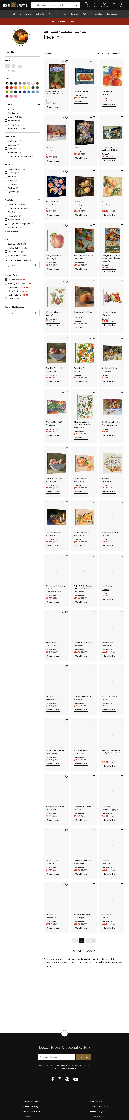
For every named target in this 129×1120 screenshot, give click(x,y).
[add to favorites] (62, 37)
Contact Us (31, 1116)
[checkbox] (9, 109)
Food (77, 31)
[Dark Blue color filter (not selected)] (20, 92)
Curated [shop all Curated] (98, 14)
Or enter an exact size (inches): (18, 261)
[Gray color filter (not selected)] (20, 83)
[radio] (15, 279)
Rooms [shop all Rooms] (74, 14)
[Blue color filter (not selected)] (28, 92)
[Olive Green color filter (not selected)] (7, 92)
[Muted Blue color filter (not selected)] (24, 92)
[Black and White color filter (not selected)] (7, 83)
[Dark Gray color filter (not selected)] (15, 83)
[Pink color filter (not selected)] (15, 96)
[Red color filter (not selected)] (11, 87)
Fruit (84, 31)
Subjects (54, 31)
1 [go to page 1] (81, 941)
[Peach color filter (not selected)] (20, 87)
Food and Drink (66, 31)
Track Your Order (31, 1101)
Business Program (98, 1111)
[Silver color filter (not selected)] (28, 83)
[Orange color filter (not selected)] (15, 87)
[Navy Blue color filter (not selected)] (15, 92)
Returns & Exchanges (31, 1106)
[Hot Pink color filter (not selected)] (11, 96)
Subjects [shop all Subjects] (40, 14)
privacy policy (70, 1068)
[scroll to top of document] (64, 1036)
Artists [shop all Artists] (86, 14)
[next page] (93, 940)
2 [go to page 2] (87, 941)
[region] (23, 188)
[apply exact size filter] (36, 265)
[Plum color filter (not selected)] (7, 96)
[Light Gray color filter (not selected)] (24, 83)
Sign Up (83, 1056)
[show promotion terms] (64, 22)
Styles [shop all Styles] (63, 14)
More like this (53, 106)
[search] (76, 5)
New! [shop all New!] (12, 14)
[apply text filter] (36, 313)
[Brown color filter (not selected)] (37, 83)
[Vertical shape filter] (13, 66)
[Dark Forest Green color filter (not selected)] (33, 87)
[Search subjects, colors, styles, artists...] (55, 5)
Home (46, 31)
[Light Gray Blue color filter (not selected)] (37, 92)
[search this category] (22, 313)
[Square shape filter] (7, 66)
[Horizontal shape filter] (19, 66)
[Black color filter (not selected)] (11, 83)
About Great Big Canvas (97, 1106)
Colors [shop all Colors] (52, 14)
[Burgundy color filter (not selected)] (7, 87)
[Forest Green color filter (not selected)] (37, 87)
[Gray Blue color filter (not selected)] (33, 92)
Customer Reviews (98, 1116)
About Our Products (98, 1101)
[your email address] (56, 1057)
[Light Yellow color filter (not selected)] (28, 87)
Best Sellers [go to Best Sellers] (25, 14)
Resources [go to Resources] (112, 14)
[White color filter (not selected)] (33, 83)
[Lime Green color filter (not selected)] (11, 92)
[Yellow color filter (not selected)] (24, 87)
